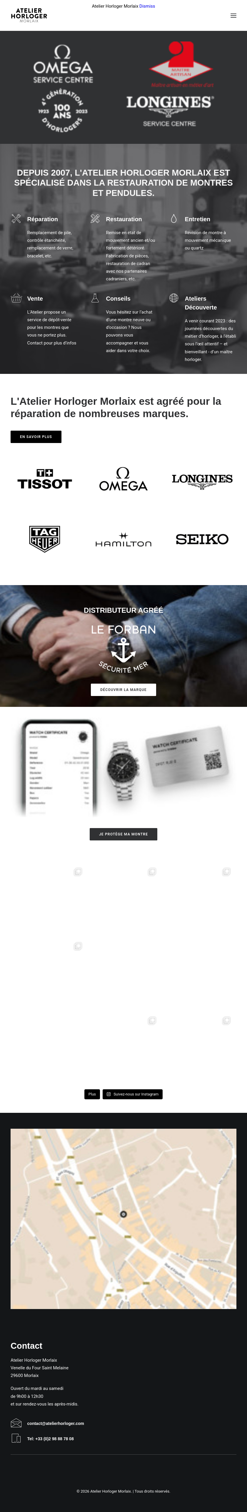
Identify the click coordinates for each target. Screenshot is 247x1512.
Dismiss (147, 6)
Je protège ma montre (123, 834)
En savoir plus (36, 437)
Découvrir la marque (123, 690)
